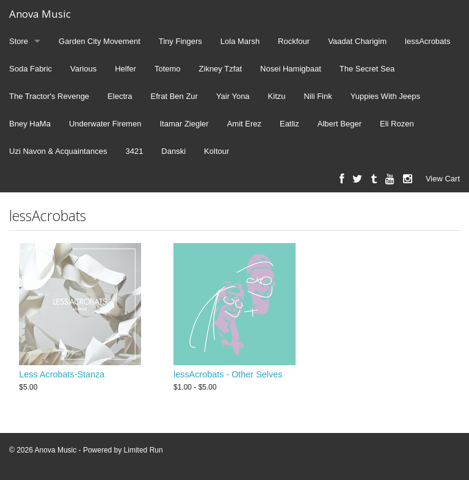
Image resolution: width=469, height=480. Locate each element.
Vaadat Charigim (357, 41)
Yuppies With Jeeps (385, 96)
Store (18, 41)
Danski (173, 151)
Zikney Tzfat (220, 68)
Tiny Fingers (180, 41)
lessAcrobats (427, 41)
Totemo (168, 68)
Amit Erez (244, 123)
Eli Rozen (397, 123)
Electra (119, 96)
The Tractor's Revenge (49, 96)
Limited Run (143, 450)
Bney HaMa (30, 123)
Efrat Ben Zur (174, 96)
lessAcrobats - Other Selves (227, 374)
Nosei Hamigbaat (290, 68)
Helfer (125, 68)
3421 (134, 151)
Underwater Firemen (105, 123)
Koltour (216, 151)
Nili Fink (318, 96)
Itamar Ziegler (183, 123)
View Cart (443, 178)
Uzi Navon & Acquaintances (58, 151)
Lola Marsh (240, 41)
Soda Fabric (30, 68)
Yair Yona (233, 96)
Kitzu (277, 96)
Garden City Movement (99, 41)
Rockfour (294, 41)
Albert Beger (340, 123)
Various (83, 68)
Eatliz (289, 123)
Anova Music (40, 14)
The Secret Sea (367, 68)
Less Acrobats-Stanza (61, 374)
